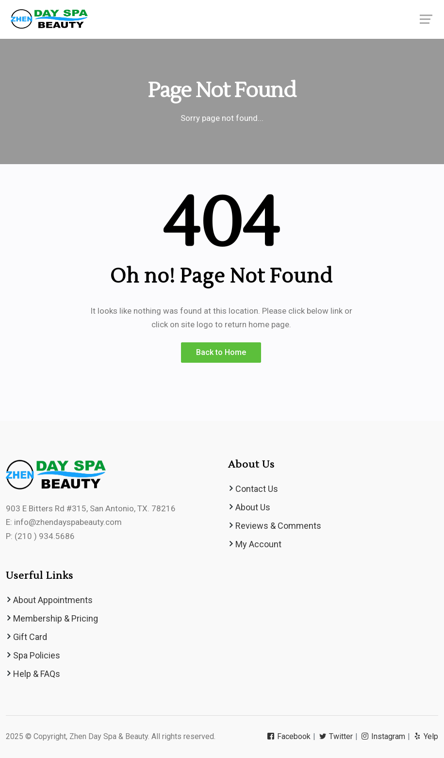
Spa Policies (36, 655)
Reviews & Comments (278, 526)
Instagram (383, 736)
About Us (252, 507)
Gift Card (30, 637)
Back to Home (221, 352)
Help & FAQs (36, 674)
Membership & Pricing (55, 618)
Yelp (426, 736)
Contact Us (256, 489)
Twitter (336, 736)
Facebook (289, 736)
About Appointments (53, 600)
